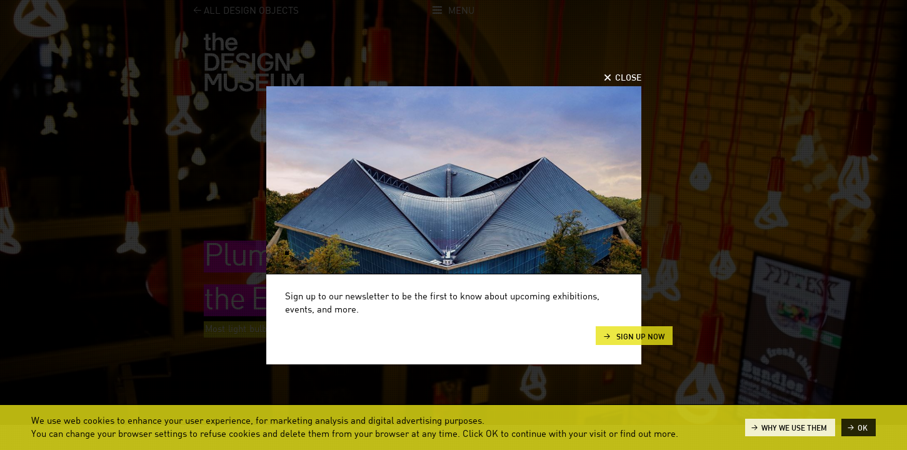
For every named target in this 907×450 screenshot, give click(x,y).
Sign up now (639, 337)
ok (863, 428)
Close (628, 78)
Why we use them (794, 428)
